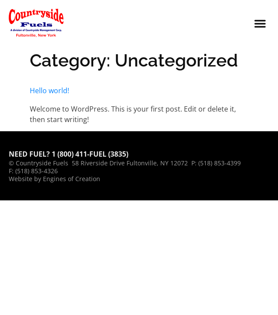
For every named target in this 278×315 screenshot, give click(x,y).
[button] (260, 23)
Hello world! (49, 90)
